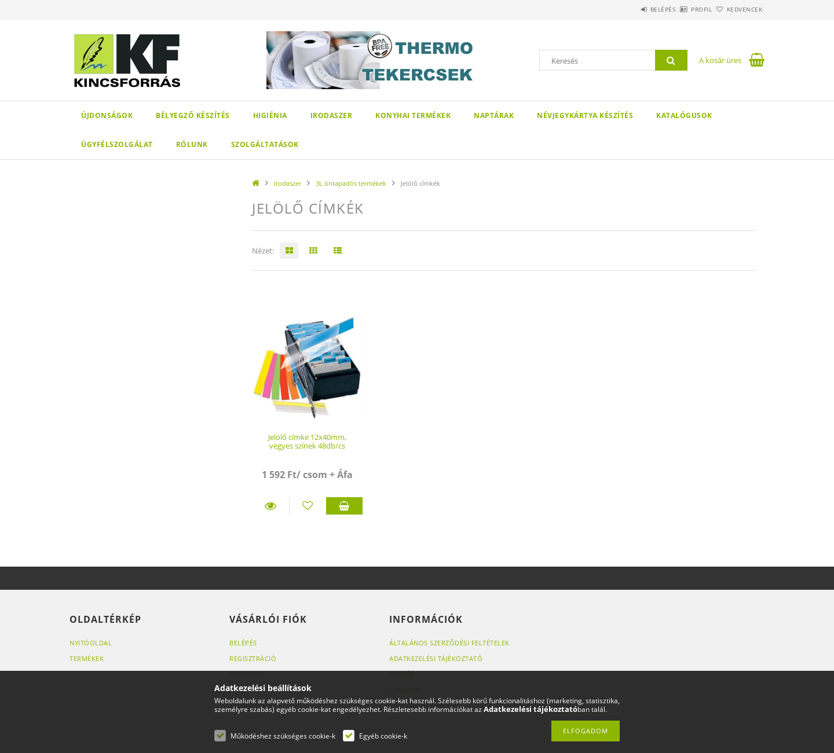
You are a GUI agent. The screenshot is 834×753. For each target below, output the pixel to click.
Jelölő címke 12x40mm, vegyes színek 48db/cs (307, 441)
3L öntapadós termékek (351, 183)
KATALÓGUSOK (684, 115)
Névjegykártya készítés (585, 115)
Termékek (87, 658)
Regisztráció (252, 658)
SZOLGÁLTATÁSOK (265, 144)
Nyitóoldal (91, 642)
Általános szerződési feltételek (449, 642)
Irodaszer (331, 115)
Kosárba (344, 506)
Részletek (270, 506)
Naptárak (494, 115)
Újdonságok (107, 115)
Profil (682, 9)
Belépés (630, 9)
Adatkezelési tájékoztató (435, 658)
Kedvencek (738, 9)
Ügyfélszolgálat (117, 144)
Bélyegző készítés (193, 115)
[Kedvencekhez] (308, 506)
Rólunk (192, 144)
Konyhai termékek (413, 115)
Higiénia (270, 115)
